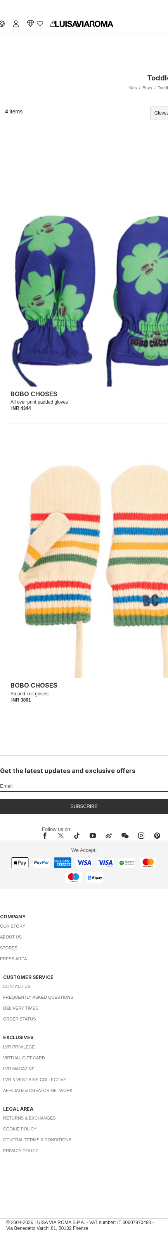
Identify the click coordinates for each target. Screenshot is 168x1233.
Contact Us (17, 986)
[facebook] (47, 836)
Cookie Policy (19, 1129)
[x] (61, 836)
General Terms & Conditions (37, 1139)
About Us (11, 937)
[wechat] (125, 836)
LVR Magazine (19, 1068)
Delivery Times (20, 1008)
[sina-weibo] (109, 836)
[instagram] (141, 836)
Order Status (19, 1019)
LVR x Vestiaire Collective (34, 1079)
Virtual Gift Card (24, 1057)
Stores (8, 948)
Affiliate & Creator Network (38, 1090)
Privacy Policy (20, 1150)
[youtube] (93, 836)
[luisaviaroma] (84, 24)
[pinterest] (157, 836)
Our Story (12, 926)
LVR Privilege (19, 1047)
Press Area (13, 958)
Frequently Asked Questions (38, 997)
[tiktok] (77, 836)
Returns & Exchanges (29, 1118)
